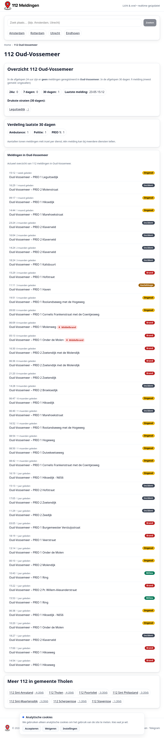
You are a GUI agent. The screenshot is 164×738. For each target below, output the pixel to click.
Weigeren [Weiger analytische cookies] (50, 728)
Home (7, 44)
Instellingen (70, 728)
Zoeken (150, 22)
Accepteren (31, 728)
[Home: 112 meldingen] (21, 5)
